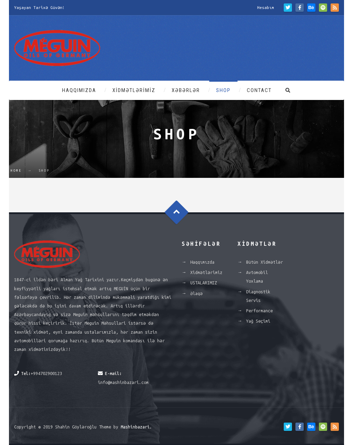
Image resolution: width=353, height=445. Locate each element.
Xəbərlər (186, 90)
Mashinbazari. (136, 426)
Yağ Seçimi (258, 320)
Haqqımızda (79, 90)
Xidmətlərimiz (133, 90)
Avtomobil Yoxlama (257, 276)
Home (16, 170)
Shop (223, 90)
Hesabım (265, 7)
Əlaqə (196, 293)
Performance (259, 310)
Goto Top (176, 212)
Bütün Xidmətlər (264, 262)
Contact (259, 90)
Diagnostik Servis (258, 296)
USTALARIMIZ (203, 282)
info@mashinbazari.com (123, 382)
